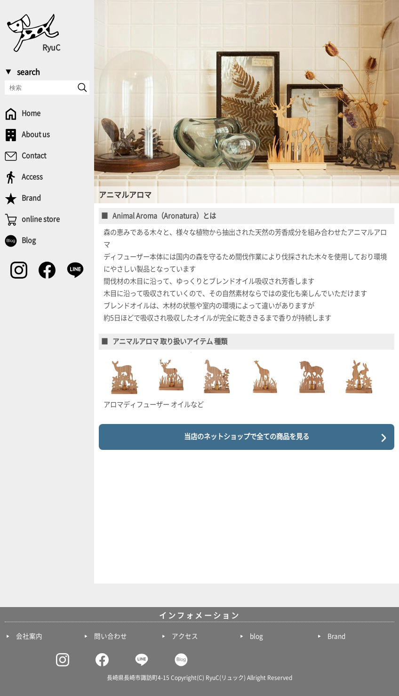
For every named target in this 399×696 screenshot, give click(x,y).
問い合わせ (110, 636)
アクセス (185, 636)
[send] (82, 87)
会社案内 (29, 636)
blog (256, 636)
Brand (336, 636)
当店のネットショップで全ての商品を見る (246, 436)
